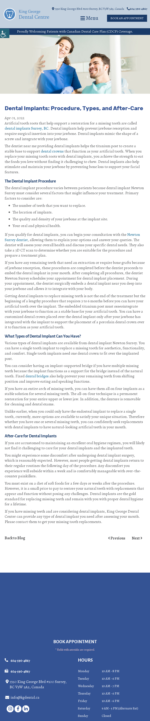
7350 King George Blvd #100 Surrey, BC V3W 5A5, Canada (88, 9)
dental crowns (52, 151)
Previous (116, 538)
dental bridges (37, 376)
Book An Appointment (127, 18)
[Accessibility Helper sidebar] (4, 33)
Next (137, 538)
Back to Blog (15, 538)
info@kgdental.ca (22, 697)
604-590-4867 (137, 9)
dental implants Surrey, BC (26, 128)
